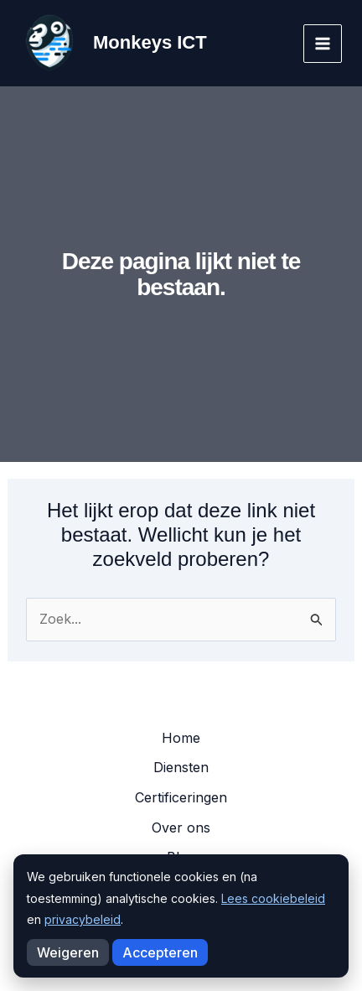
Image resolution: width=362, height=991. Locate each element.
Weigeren (68, 952)
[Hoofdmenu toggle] (322, 43)
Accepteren (160, 952)
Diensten (181, 767)
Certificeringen (181, 797)
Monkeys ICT (150, 42)
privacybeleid (82, 919)
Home (181, 737)
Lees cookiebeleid (273, 898)
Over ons (181, 827)
